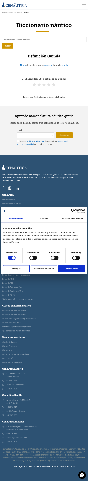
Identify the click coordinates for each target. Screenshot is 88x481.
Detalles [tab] (44, 218)
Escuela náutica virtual (11, 204)
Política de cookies (31, 466)
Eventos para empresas (12, 362)
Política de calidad (67, 466)
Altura (23, 65)
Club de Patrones (9, 346)
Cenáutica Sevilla (12, 395)
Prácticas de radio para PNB (14, 310)
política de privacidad (35, 141)
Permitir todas (71, 269)
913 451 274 (11, 381)
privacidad (29, 144)
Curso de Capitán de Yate (12, 291)
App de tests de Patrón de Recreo (16, 331)
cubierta (48, 65)
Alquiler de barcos (9, 342)
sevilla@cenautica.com (16, 411)
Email (20, 130)
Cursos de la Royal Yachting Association (19, 319)
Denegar (16, 269)
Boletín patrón (8, 358)
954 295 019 (11, 407)
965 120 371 (11, 433)
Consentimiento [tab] (15, 218)
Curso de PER (8, 283)
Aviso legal (18, 466)
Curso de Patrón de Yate (12, 287)
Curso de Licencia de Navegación (16, 275)
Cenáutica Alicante (13, 421)
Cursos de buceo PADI (11, 323)
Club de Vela (7, 350)
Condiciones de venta (49, 466)
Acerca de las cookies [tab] (72, 218)
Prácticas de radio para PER (14, 315)
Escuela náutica (8, 200)
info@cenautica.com (15, 385)
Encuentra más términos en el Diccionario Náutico (44, 97)
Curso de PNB (8, 279)
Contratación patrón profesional (15, 354)
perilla (65, 65)
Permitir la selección (44, 269)
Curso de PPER (8, 295)
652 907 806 (11, 389)
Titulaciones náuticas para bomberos (17, 299)
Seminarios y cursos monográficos (16, 327)
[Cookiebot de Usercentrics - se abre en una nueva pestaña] (73, 211)
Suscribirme (64, 135)
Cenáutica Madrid (12, 368)
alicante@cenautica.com (16, 438)
